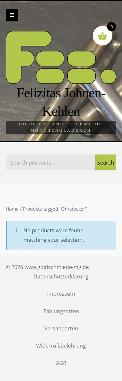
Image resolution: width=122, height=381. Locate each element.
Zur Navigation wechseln (12, 15)
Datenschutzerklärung (61, 276)
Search (105, 162)
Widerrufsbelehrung (61, 345)
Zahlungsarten (61, 311)
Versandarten (61, 328)
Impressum (61, 293)
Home (12, 209)
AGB (61, 363)
